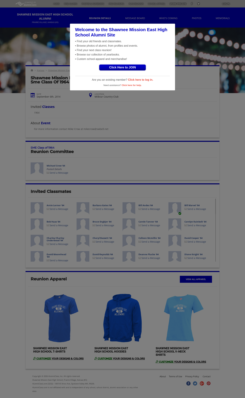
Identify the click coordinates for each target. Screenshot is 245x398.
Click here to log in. (140, 79)
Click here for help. (132, 85)
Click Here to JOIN (122, 67)
